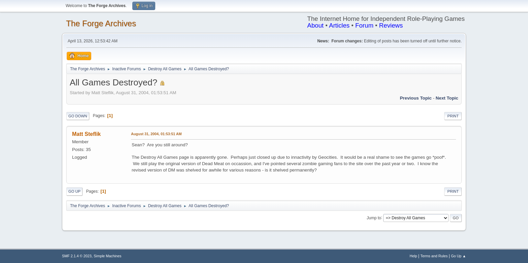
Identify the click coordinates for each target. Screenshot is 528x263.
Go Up (74, 191)
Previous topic (416, 98)
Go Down (77, 116)
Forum (364, 25)
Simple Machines (107, 256)
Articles (339, 25)
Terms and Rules (434, 256)
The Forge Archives (101, 23)
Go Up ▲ (458, 256)
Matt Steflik (86, 134)
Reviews (391, 25)
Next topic (447, 98)
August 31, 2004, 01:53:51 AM (156, 134)
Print (453, 116)
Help (413, 256)
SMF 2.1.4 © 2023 (77, 256)
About (315, 25)
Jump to (374, 217)
